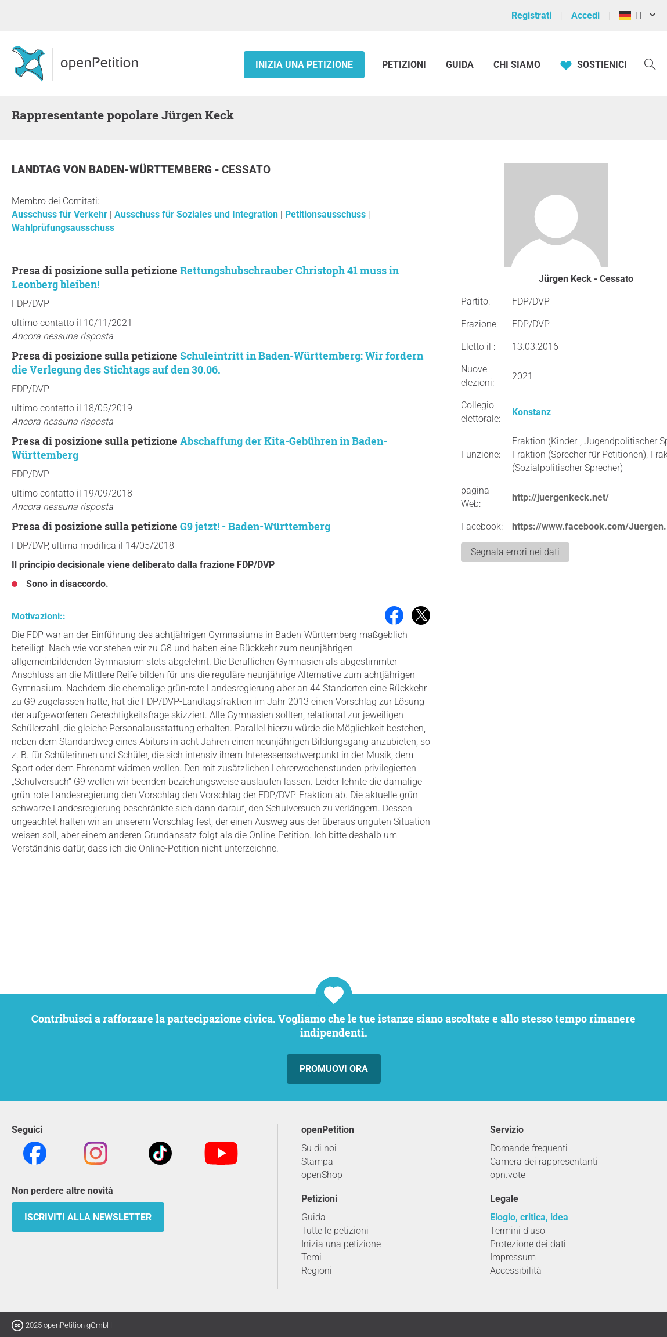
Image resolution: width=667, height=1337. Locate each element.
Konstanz (531, 412)
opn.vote (507, 1174)
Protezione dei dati (528, 1243)
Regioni (316, 1270)
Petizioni (405, 64)
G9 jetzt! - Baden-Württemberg (255, 526)
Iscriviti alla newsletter (88, 1217)
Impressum (513, 1257)
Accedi (585, 15)
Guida (460, 64)
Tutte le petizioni (335, 1230)
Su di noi (319, 1148)
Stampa (317, 1161)
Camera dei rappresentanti (544, 1161)
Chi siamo (516, 64)
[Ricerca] (650, 63)
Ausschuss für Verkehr (61, 214)
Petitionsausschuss (326, 214)
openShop (321, 1174)
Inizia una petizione (304, 64)
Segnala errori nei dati (515, 551)
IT (631, 15)
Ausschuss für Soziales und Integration (197, 214)
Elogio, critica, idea (529, 1217)
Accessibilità (516, 1270)
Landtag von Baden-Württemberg (113, 169)
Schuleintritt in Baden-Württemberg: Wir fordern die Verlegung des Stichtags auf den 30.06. (217, 362)
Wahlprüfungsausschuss (63, 227)
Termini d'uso (517, 1230)
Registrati (531, 15)
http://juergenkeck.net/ (560, 497)
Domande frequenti (529, 1148)
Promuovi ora (334, 1068)
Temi (311, 1257)
